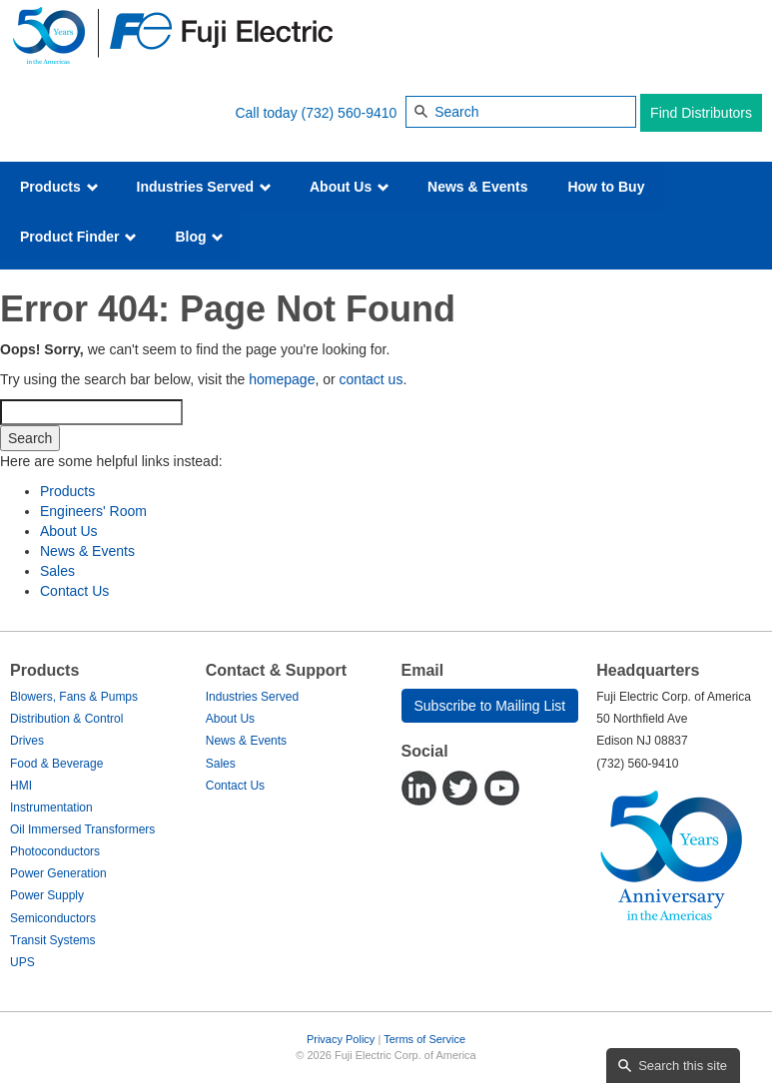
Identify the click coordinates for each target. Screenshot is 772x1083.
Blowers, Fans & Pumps (74, 697)
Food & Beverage (56, 764)
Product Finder (78, 237)
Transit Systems (53, 940)
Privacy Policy (341, 1039)
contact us (371, 379)
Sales (57, 571)
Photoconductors (55, 851)
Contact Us (74, 591)
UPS (22, 962)
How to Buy (605, 187)
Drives (27, 741)
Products (59, 187)
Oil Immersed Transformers (82, 829)
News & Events (477, 187)
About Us (349, 187)
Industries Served (204, 187)
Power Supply (47, 895)
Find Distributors (701, 113)
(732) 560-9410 (349, 113)
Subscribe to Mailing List (490, 706)
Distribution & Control (66, 719)
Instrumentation (51, 807)
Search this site (682, 1065)
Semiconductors (53, 918)
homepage (282, 379)
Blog (199, 237)
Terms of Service (424, 1039)
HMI (21, 786)
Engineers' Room (93, 511)
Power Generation (58, 873)
